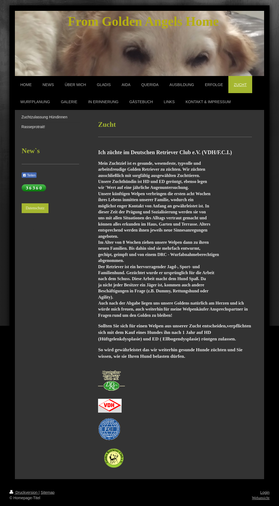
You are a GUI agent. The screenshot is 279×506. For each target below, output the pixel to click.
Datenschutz (35, 208)
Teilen (29, 175)
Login (265, 492)
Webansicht (261, 498)
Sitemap (47, 492)
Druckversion (23, 492)
